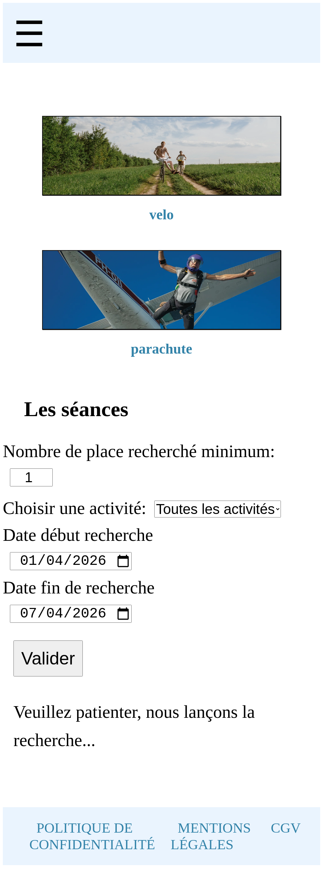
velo (161, 215)
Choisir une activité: (74, 508)
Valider (48, 665)
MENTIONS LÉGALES (211, 843)
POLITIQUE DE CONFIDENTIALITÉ (92, 843)
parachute (161, 349)
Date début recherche (78, 535)
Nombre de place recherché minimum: (139, 451)
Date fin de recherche (79, 591)
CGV (286, 835)
